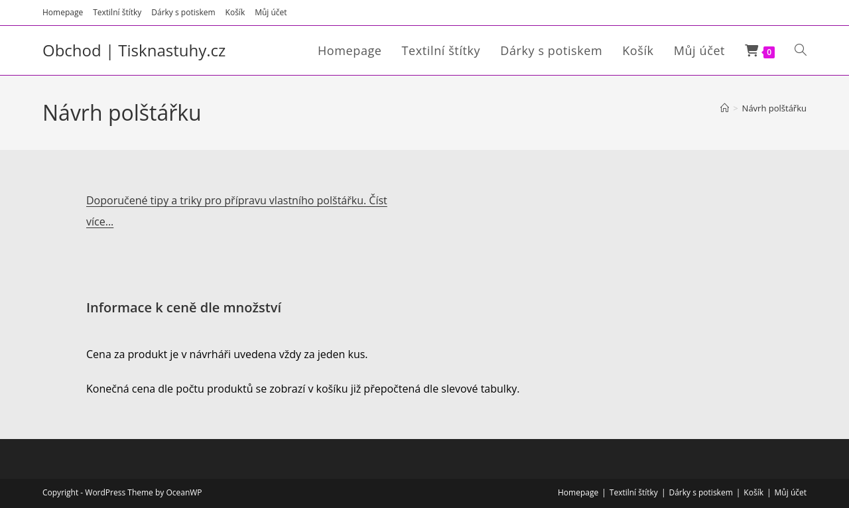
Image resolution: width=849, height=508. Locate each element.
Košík (235, 12)
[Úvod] (724, 108)
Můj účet (271, 12)
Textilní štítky (117, 12)
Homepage (62, 12)
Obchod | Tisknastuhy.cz (134, 50)
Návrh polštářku (774, 108)
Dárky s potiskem (183, 12)
